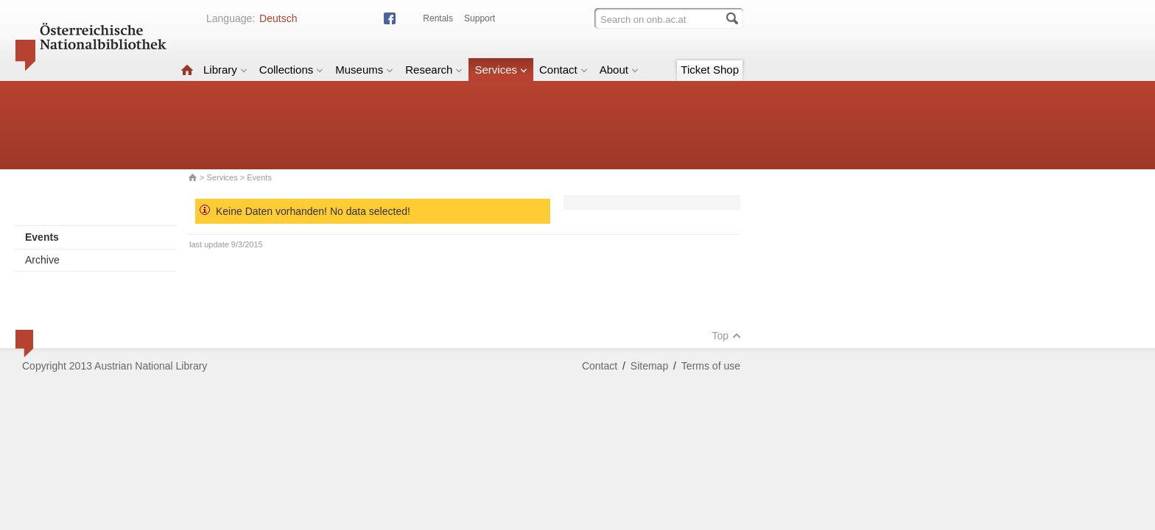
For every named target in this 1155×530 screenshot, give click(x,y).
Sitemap (649, 366)
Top (726, 336)
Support (479, 18)
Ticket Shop (710, 69)
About (619, 69)
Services (500, 69)
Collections (291, 69)
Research (434, 69)
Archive (42, 260)
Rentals (438, 18)
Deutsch (278, 18)
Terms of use (710, 366)
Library (225, 69)
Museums (364, 69)
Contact (563, 69)
